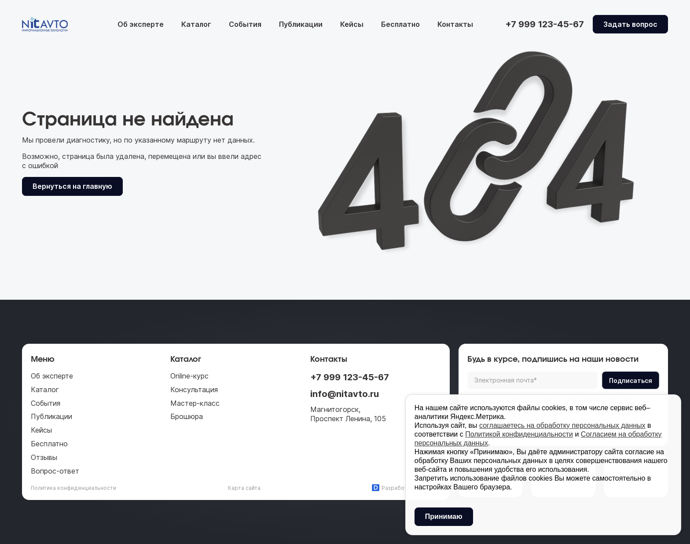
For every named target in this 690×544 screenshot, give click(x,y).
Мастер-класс (195, 403)
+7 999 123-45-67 (349, 377)
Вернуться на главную (72, 186)
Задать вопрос (630, 24)
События (245, 24)
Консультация (194, 389)
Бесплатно (400, 24)
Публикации (301, 24)
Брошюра (186, 416)
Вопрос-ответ (55, 471)
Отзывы (44, 457)
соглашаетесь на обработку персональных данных (562, 425)
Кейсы (351, 24)
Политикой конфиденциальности (519, 434)
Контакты (455, 24)
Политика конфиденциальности (73, 488)
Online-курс (189, 375)
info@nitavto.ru (344, 394)
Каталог (196, 24)
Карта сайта (244, 488)
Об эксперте (140, 24)
